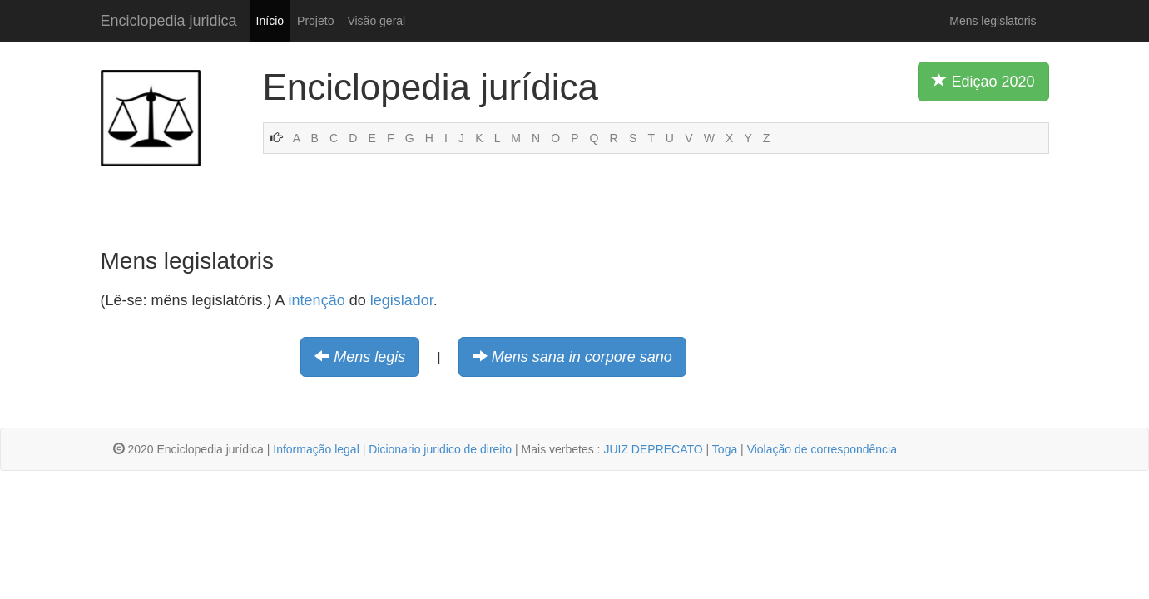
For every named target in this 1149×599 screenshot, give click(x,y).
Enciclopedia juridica (169, 20)
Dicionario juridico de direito (440, 449)
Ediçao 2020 (983, 81)
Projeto (315, 20)
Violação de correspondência (822, 449)
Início (270, 20)
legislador (401, 300)
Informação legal (316, 449)
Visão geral (376, 20)
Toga (724, 449)
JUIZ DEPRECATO (652, 449)
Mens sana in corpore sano (582, 357)
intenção (317, 300)
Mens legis (369, 357)
